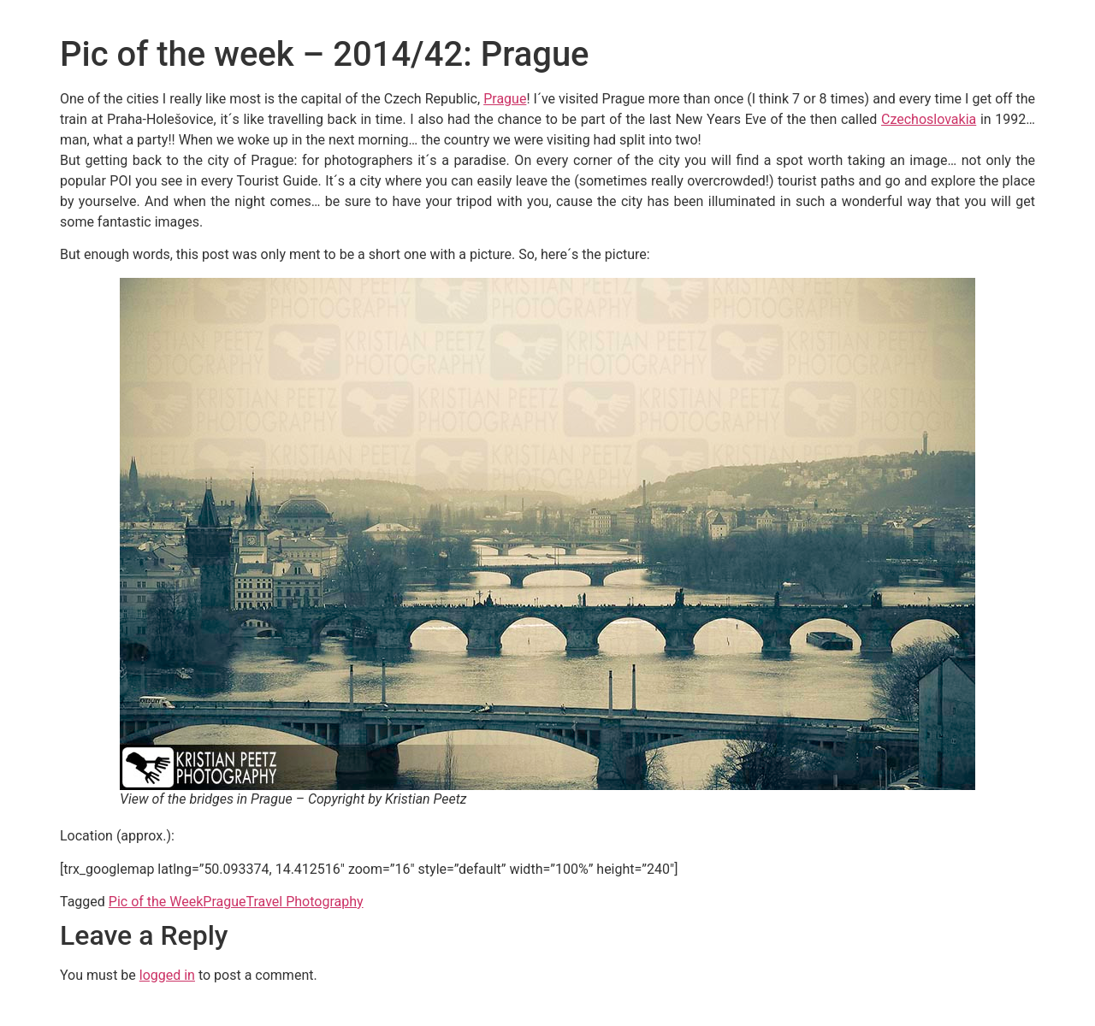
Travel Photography (305, 901)
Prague (504, 99)
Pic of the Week (156, 901)
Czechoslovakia (928, 119)
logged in (167, 975)
